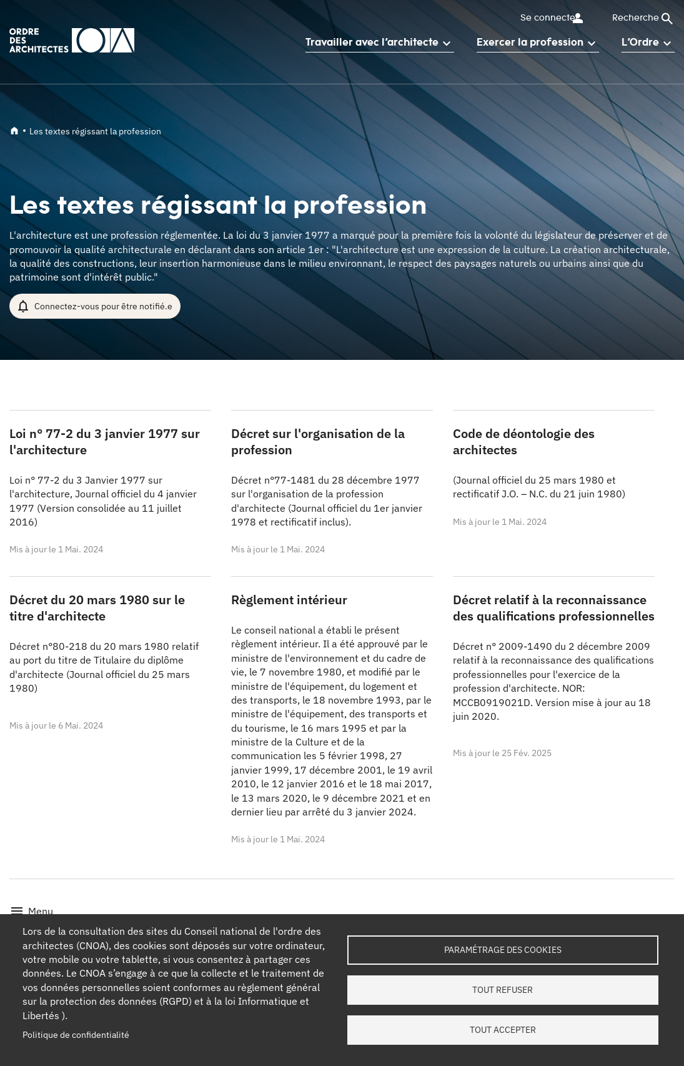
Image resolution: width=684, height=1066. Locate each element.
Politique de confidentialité (75, 1034)
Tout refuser (502, 989)
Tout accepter (503, 1030)
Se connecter (546, 18)
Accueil (14, 130)
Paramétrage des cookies (503, 949)
